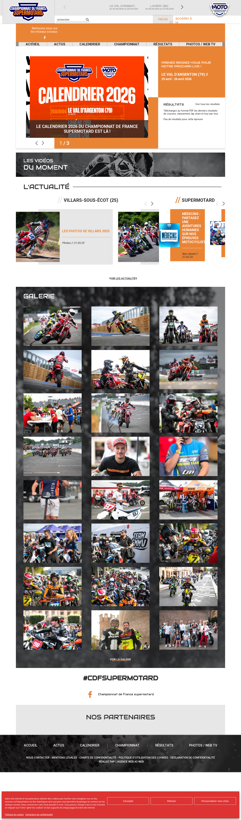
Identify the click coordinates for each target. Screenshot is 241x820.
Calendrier (82, 48)
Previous (65, 7)
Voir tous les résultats (207, 112)
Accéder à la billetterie (192, 19)
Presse (163, 19)
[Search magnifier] (87, 19)
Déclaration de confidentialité (39, 814)
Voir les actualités (123, 323)
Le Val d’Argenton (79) (125, 7)
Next (182, 7)
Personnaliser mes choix (215, 801)
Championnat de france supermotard (126, 742)
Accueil (25, 48)
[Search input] (71, 19)
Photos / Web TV (202, 48)
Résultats (161, 48)
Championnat (121, 48)
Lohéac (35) (159, 7)
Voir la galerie (120, 706)
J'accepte (128, 801)
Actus (48, 48)
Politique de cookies (14, 814)
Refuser (171, 801)
